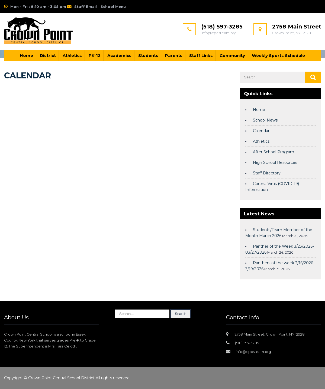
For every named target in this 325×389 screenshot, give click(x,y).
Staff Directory (267, 173)
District (48, 55)
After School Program (273, 151)
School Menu (113, 6)
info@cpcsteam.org (253, 351)
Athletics (72, 55)
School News (265, 120)
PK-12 (95, 55)
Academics (119, 55)
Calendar (261, 130)
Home (26, 55)
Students (148, 55)
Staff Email (85, 6)
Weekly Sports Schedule (278, 55)
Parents (173, 55)
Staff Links (201, 55)
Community (232, 55)
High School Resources (275, 162)
